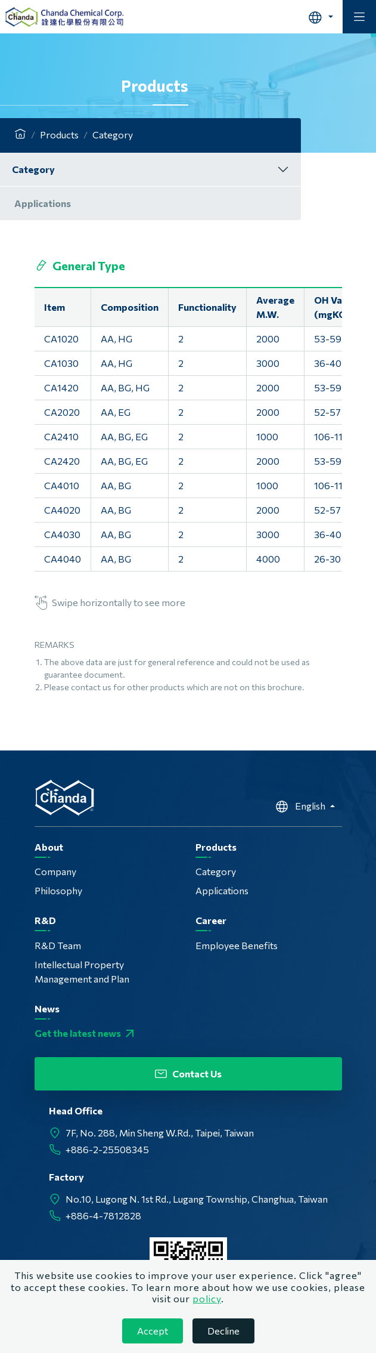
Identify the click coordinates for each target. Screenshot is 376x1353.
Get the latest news (86, 1033)
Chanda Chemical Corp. (64, 16)
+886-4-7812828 (103, 1215)
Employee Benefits (236, 945)
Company (55, 871)
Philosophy (58, 890)
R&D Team (58, 945)
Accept (152, 1330)
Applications (42, 203)
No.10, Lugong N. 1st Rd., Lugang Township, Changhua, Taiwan (197, 1198)
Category (33, 169)
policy (206, 1298)
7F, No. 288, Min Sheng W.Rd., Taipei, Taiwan (160, 1132)
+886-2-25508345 (107, 1149)
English (301, 806)
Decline (223, 1330)
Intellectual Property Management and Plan (82, 971)
